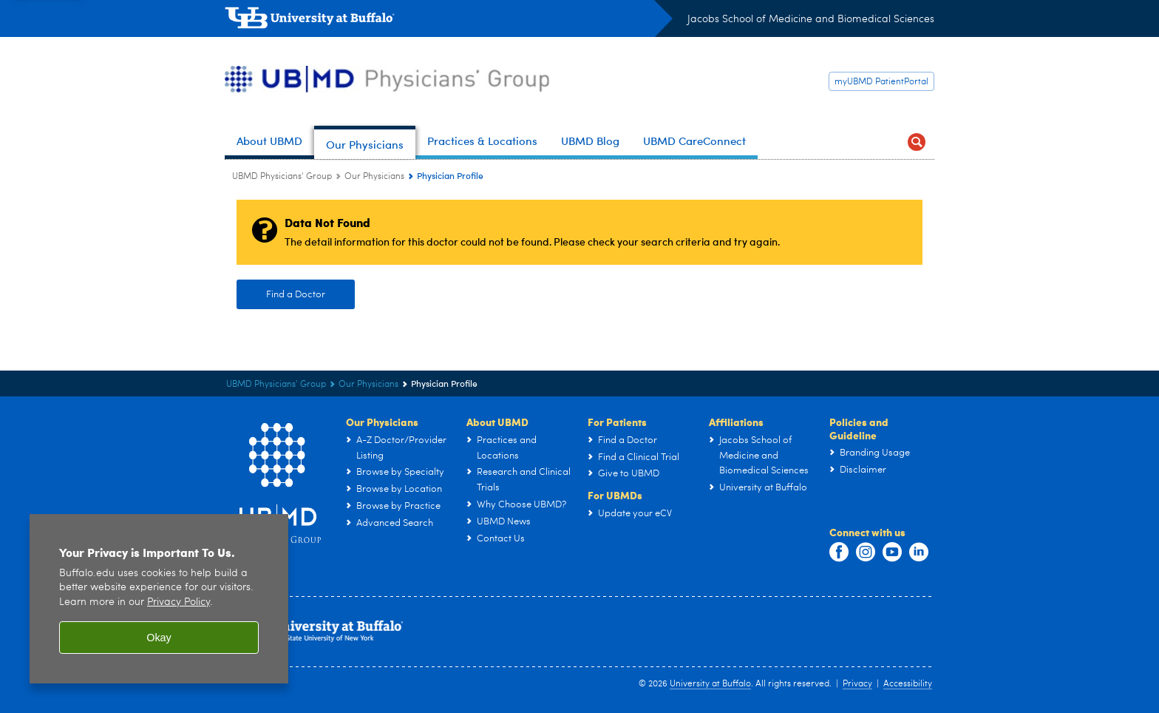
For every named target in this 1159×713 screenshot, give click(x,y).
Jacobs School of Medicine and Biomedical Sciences (810, 19)
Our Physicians (382, 421)
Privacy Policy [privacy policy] (178, 610)
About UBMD (497, 421)
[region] (159, 607)
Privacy (857, 684)
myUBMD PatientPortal (881, 82)
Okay (158, 646)
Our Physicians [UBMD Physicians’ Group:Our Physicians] (374, 176)
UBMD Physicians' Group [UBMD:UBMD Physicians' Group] (282, 176)
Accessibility (907, 684)
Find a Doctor (295, 295)
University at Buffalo (710, 684)
